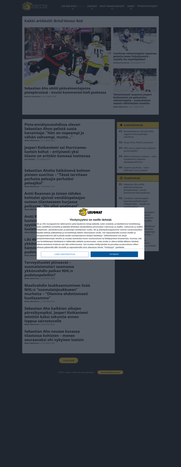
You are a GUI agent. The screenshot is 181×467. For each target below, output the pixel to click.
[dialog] (90, 233)
